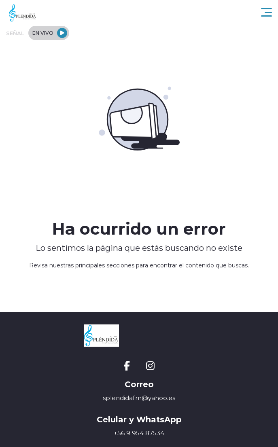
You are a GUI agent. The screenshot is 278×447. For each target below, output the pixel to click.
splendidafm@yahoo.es (139, 398)
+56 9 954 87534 (139, 433)
